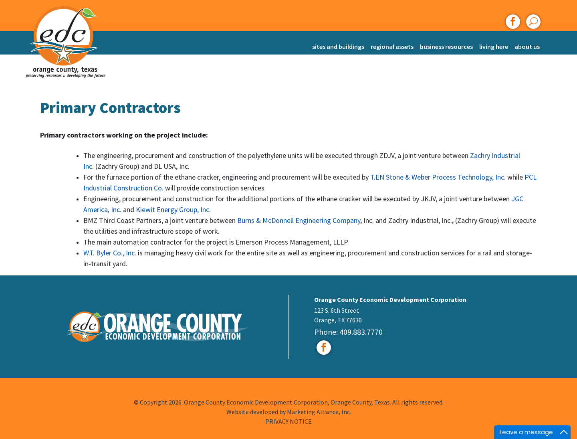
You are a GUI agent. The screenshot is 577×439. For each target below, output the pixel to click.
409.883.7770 (361, 332)
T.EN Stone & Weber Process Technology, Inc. (438, 177)
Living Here (493, 46)
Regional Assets (392, 46)
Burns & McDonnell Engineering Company (298, 220)
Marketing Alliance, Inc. (319, 412)
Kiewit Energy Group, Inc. (173, 209)
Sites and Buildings (338, 46)
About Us (527, 46)
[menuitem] (338, 42)
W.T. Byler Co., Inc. (110, 252)
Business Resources (446, 46)
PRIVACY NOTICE (288, 421)
